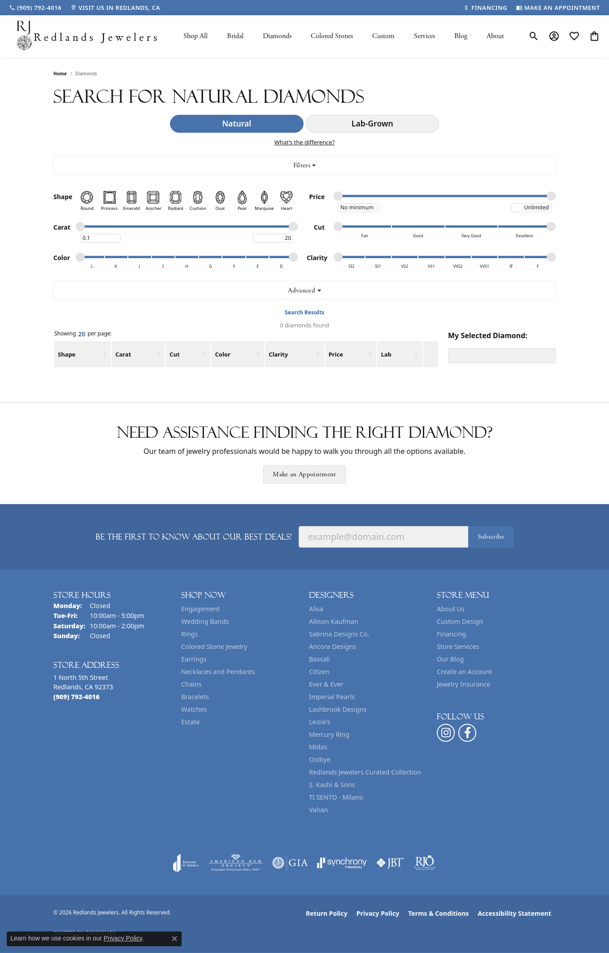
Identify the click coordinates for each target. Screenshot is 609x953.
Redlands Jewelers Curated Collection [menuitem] (365, 772)
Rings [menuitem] (189, 634)
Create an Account (464, 671)
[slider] (338, 195)
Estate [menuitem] (190, 722)
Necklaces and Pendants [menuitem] (218, 671)
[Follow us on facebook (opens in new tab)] (467, 733)
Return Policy (327, 913)
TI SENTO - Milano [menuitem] (336, 797)
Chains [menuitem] (191, 684)
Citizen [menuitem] (319, 671)
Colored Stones (332, 36)
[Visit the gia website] (290, 863)
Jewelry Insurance (463, 684)
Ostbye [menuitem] (319, 759)
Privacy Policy (378, 913)
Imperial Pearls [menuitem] (332, 696)
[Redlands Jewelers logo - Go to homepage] (87, 36)
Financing (451, 634)
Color (222, 354)
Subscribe (491, 536)
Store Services (458, 646)
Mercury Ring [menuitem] (329, 734)
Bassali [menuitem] (319, 659)
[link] (35, 7)
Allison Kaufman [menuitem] (333, 621)
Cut (174, 354)
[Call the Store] (76, 696)
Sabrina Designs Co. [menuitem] (339, 634)
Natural (236, 123)
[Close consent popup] (174, 938)
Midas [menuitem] (318, 747)
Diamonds (277, 36)
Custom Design (460, 621)
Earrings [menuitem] (193, 659)
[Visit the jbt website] (390, 863)
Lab (386, 354)
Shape (66, 354)
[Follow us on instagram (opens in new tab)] (446, 733)
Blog (460, 36)
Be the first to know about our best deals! (193, 536)
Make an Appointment (304, 474)
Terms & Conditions (438, 913)
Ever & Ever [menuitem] (326, 684)
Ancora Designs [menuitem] (332, 646)
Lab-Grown (372, 123)
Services (424, 36)
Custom (383, 36)
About (495, 36)
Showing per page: (83, 334)
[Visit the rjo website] (424, 863)
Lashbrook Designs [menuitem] (338, 709)
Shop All (195, 36)
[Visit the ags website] (235, 863)
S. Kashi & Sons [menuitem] (332, 784)
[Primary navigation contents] (344, 36)
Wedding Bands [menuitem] (205, 621)
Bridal (235, 36)
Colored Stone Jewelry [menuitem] (214, 646)
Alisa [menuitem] (316, 609)
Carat (123, 354)
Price (336, 354)
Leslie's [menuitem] (320, 722)
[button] (533, 36)
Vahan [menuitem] (318, 809)
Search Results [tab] (304, 312)
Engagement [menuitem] (200, 609)
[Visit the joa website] (186, 863)
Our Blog (450, 659)
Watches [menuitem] (194, 709)
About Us (451, 609)
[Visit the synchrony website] (342, 863)
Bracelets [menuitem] (195, 696)
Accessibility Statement (514, 913)
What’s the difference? (304, 142)
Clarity (278, 354)
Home (60, 73)
